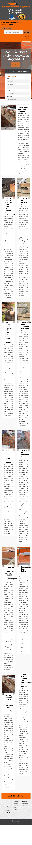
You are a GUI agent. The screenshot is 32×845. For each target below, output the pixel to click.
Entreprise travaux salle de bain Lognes (16, 805)
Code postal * (10, 84)
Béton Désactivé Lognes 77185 (8, 805)
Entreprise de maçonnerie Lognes (24, 811)
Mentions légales (16, 823)
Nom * (8, 78)
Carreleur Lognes (16, 813)
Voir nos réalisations (6, 28)
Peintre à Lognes (8, 811)
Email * (8, 90)
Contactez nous (15, 65)
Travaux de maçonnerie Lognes (24, 803)
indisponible (17, 10)
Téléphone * (10, 96)
